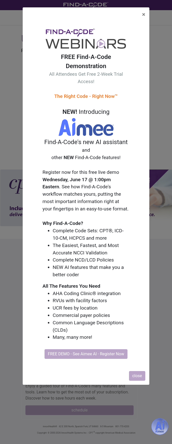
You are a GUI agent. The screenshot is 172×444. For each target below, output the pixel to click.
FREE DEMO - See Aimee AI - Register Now (86, 353)
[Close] (143, 14)
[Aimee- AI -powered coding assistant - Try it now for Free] (159, 426)
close (137, 375)
